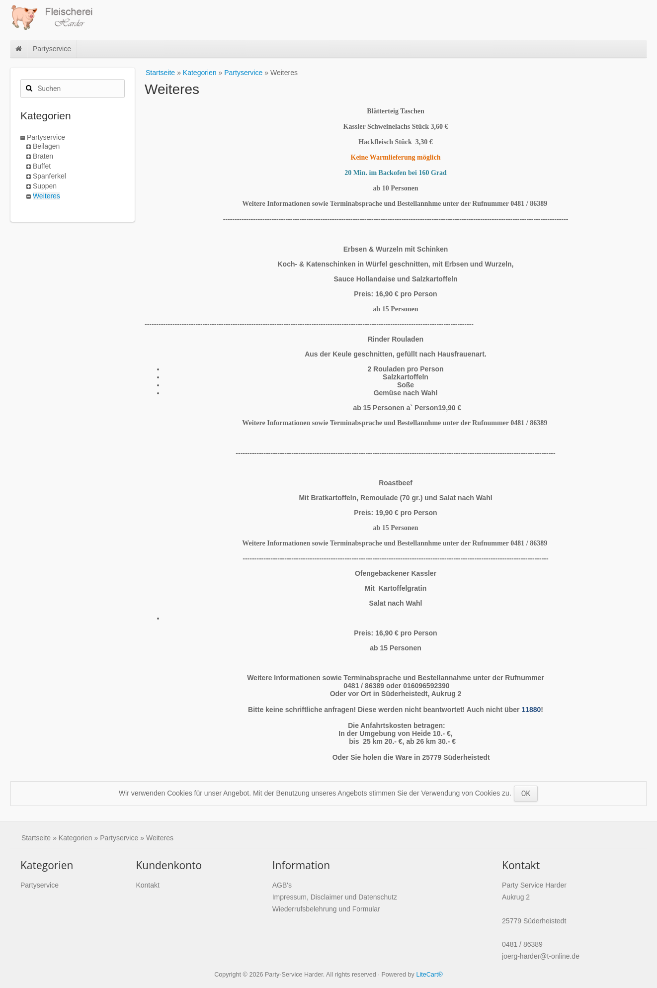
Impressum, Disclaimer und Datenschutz (334, 897)
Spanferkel (49, 176)
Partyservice (52, 49)
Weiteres (46, 196)
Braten (43, 156)
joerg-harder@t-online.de (540, 956)
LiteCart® (429, 974)
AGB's (282, 885)
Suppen (45, 186)
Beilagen (46, 146)
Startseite (160, 73)
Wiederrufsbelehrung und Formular (326, 909)
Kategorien (200, 73)
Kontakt (147, 885)
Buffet (42, 166)
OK (525, 794)
